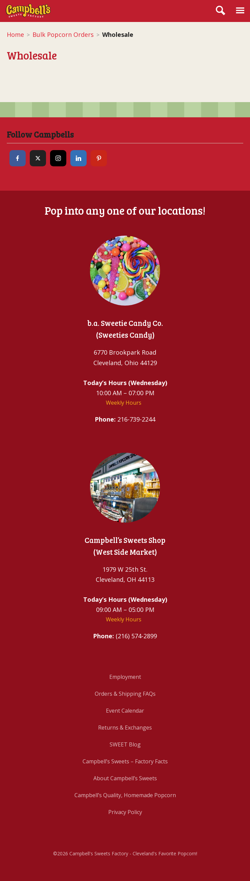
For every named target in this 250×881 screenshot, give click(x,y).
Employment (125, 677)
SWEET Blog (125, 744)
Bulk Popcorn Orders (63, 34)
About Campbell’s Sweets (125, 778)
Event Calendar (125, 710)
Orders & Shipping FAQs (125, 693)
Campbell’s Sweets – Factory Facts (125, 761)
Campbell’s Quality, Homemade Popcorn (125, 795)
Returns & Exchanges (125, 727)
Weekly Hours (123, 402)
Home (15, 34)
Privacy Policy (125, 812)
